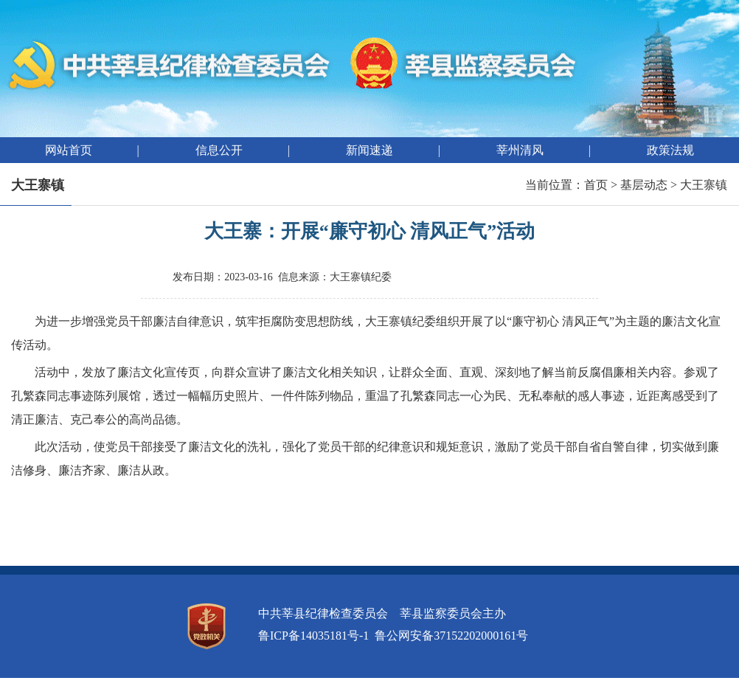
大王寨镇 (703, 185)
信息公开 (219, 150)
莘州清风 (520, 150)
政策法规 (670, 150)
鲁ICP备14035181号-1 (313, 635)
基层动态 (643, 185)
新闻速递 (369, 150)
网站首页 (68, 150)
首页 (596, 185)
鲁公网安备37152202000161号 (451, 635)
